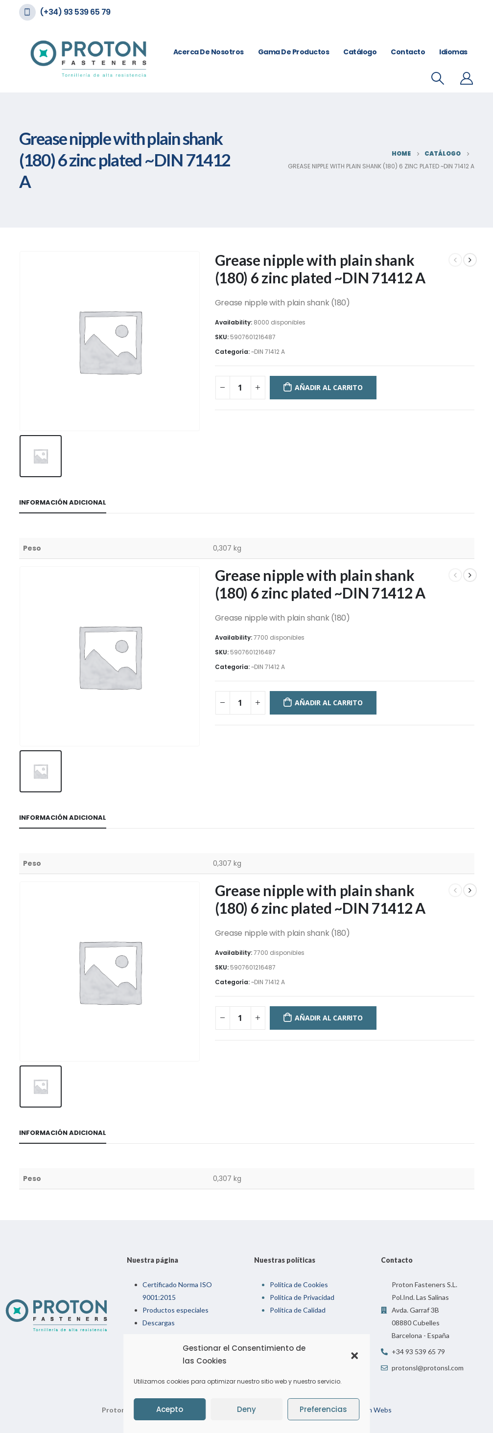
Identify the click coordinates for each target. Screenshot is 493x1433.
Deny (246, 1409)
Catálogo (359, 52)
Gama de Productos (293, 52)
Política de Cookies (299, 1284)
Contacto (408, 52)
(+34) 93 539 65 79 (75, 12)
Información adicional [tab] (62, 502)
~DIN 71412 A (268, 351)
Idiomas (453, 52)
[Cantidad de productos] (240, 387)
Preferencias (323, 1409)
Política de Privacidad (302, 1297)
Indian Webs (372, 1410)
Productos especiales (175, 1310)
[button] (354, 1355)
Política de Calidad (298, 1310)
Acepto (169, 1409)
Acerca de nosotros (208, 52)
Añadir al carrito (328, 387)
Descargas (158, 1322)
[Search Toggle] (437, 78)
